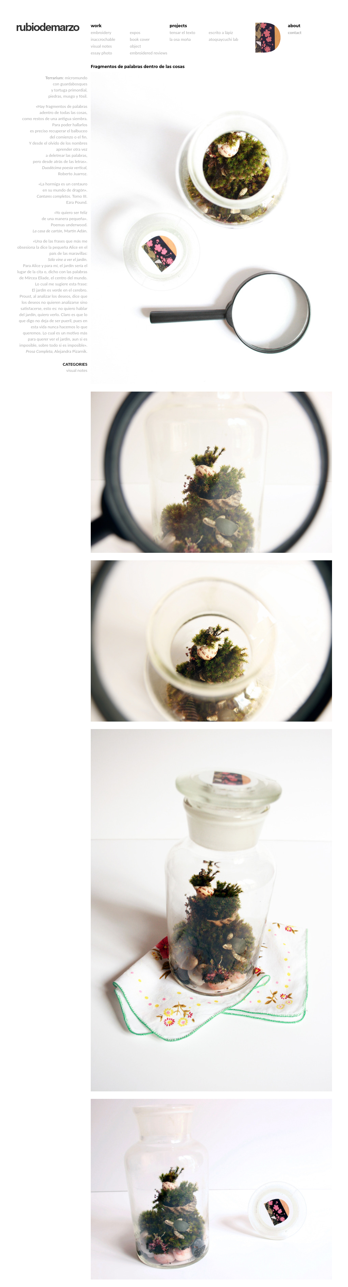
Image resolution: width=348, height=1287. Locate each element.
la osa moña (180, 39)
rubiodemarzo (48, 27)
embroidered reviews (148, 52)
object (135, 46)
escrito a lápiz (221, 32)
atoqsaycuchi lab (223, 39)
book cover (140, 39)
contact (294, 32)
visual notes (101, 46)
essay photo (101, 52)
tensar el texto (182, 32)
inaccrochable (103, 39)
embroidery (101, 32)
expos (135, 32)
